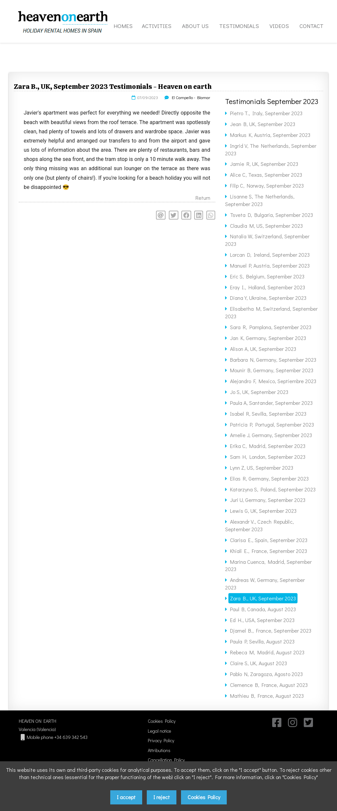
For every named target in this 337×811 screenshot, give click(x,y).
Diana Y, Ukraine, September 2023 (268, 297)
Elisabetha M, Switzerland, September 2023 (271, 312)
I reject (161, 797)
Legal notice (159, 731)
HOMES (123, 26)
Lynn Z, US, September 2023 (261, 467)
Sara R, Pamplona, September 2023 (270, 327)
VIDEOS (279, 26)
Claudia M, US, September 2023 (266, 225)
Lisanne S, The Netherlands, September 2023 (260, 200)
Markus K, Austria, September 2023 (270, 134)
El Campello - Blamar (191, 97)
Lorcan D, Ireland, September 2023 (270, 254)
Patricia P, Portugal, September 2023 (272, 424)
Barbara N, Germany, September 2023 (273, 359)
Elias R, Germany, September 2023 (269, 478)
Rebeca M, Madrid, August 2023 (267, 652)
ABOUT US (195, 26)
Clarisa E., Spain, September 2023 (268, 539)
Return (202, 197)
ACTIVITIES (156, 26)
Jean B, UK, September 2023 (262, 123)
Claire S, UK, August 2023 (258, 663)
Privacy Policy (161, 740)
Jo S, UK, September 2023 (259, 391)
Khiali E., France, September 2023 (268, 550)
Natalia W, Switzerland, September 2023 (267, 240)
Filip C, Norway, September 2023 (267, 185)
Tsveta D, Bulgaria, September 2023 (271, 214)
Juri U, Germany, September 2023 (267, 499)
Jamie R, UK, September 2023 (264, 163)
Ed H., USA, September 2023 (262, 619)
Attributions (159, 750)
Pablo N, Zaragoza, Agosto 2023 (266, 673)
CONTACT (311, 26)
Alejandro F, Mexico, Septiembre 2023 (273, 381)
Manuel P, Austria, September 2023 (270, 265)
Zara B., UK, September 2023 (263, 598)
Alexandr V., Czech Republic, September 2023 (259, 525)
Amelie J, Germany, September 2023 (271, 435)
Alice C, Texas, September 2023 (266, 174)
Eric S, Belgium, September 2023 (267, 276)
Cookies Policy (161, 721)
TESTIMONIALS (239, 26)
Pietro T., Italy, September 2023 (266, 113)
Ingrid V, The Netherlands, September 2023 (270, 149)
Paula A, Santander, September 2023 (271, 402)
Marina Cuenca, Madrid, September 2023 (268, 565)
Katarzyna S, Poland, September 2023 (273, 489)
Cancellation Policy (166, 760)
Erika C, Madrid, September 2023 (267, 445)
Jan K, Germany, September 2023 (268, 337)
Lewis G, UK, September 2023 (263, 510)
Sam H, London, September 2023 (267, 456)
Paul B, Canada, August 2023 (263, 609)
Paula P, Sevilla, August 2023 (262, 641)
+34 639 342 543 (71, 737)
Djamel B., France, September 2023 (270, 630)
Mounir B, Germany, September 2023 (271, 370)
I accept (126, 797)
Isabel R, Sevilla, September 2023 (268, 413)
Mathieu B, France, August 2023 (267, 695)
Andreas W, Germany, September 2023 (265, 583)
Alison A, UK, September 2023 (263, 348)
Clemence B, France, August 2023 (269, 684)
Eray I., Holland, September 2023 (267, 287)
